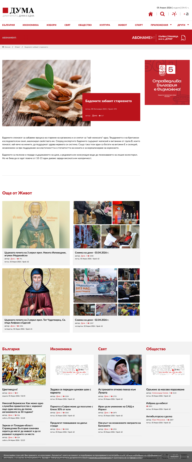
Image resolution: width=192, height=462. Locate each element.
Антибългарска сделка (159, 416)
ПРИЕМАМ (174, 456)
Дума (94, 116)
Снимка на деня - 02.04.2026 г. (92, 320)
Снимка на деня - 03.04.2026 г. (92, 252)
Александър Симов (160, 393)
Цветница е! (10, 389)
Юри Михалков (158, 420)
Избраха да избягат (157, 403)
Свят (102, 349)
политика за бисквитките (100, 458)
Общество (156, 349)
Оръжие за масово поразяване (165, 389)
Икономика (61, 349)
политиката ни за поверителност (128, 458)
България (11, 349)
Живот (17, 47)
